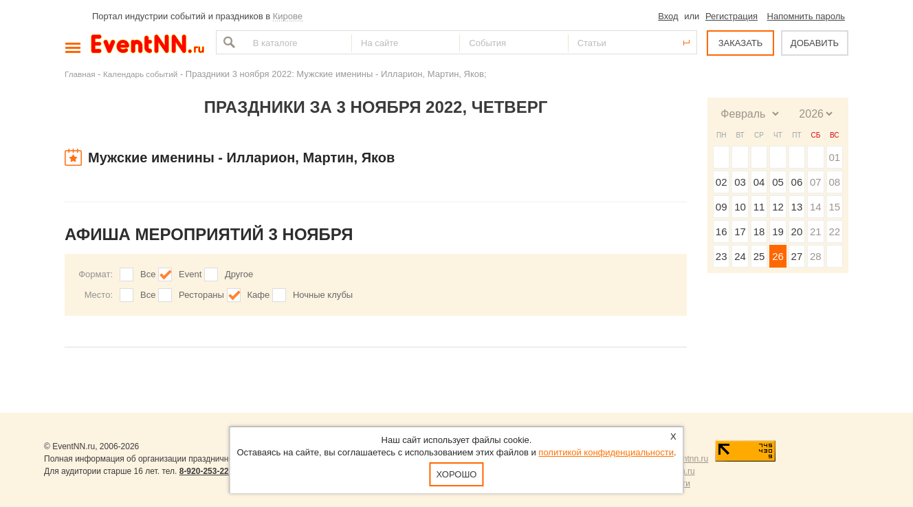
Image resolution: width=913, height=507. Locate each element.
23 (721, 256)
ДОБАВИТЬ (815, 43)
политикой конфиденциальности (606, 452)
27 (797, 256)
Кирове (287, 16)
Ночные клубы (323, 295)
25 (759, 256)
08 (834, 182)
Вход (668, 16)
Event (190, 274)
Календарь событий (140, 73)
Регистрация (731, 16)
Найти (227, 42)
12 (778, 207)
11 (759, 207)
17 (740, 231)
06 (797, 182)
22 (834, 231)
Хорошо (457, 474)
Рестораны (201, 295)
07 (816, 182)
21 (816, 231)
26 (778, 256)
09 (721, 207)
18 (759, 231)
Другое (239, 274)
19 (778, 231)
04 (759, 182)
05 (778, 182)
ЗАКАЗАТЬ (740, 43)
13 (797, 207)
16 (721, 231)
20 (797, 231)
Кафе (259, 295)
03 (740, 182)
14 (816, 207)
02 (721, 182)
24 (740, 256)
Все (147, 274)
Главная (80, 73)
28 (816, 256)
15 (834, 207)
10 (740, 207)
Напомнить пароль (806, 16)
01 (834, 157)
